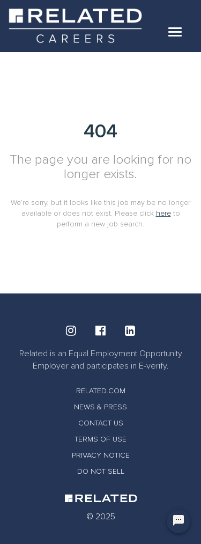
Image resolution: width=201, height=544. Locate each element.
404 (100, 131)
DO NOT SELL (100, 471)
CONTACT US (100, 423)
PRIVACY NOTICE (101, 455)
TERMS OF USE (100, 439)
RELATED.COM (100, 390)
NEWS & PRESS (100, 406)
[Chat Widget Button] (178, 521)
